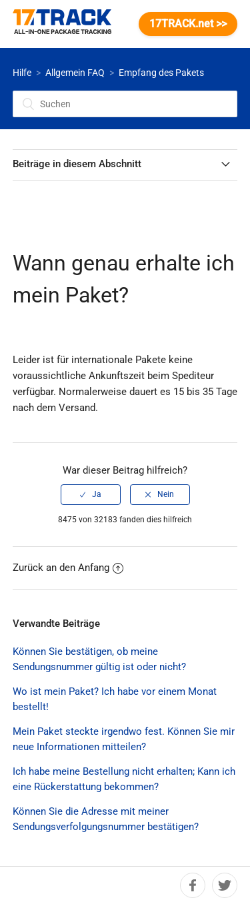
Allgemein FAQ (75, 72)
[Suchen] (125, 104)
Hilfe (22, 72)
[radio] (91, 494)
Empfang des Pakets (161, 72)
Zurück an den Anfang (68, 568)
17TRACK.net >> (188, 23)
